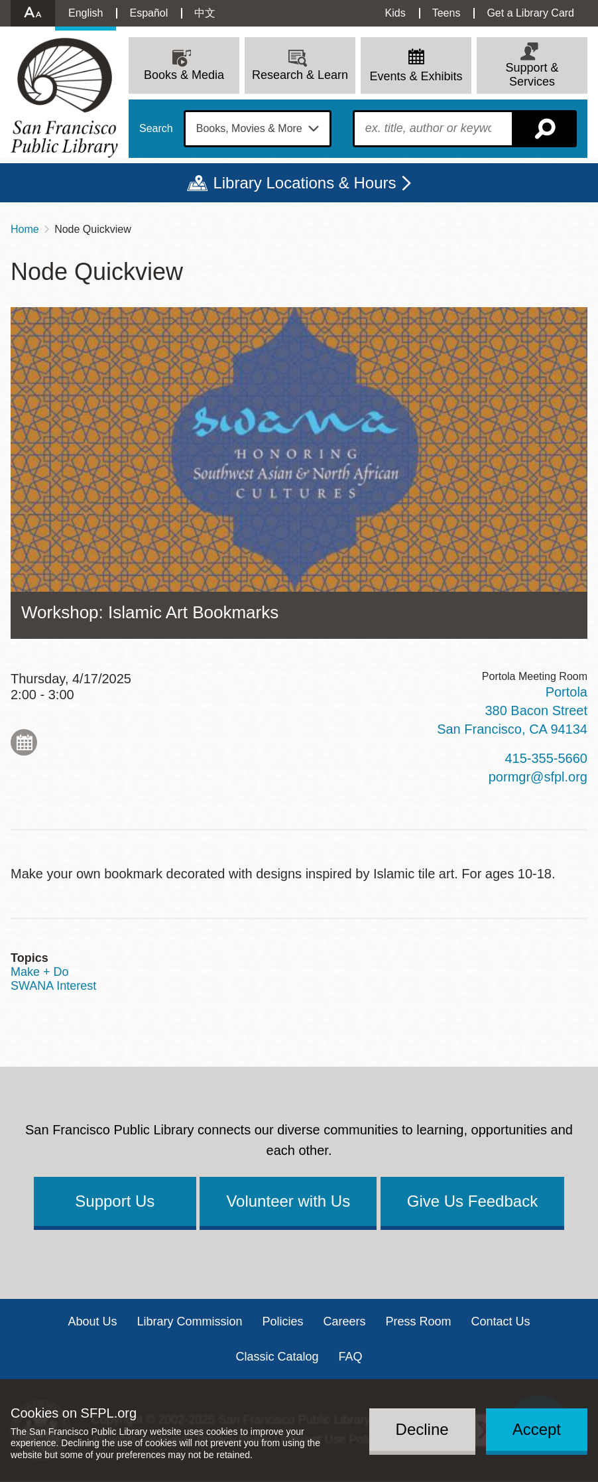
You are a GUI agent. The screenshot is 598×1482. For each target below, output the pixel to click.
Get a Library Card (530, 13)
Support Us (114, 1201)
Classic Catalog (276, 1356)
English (85, 13)
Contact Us (500, 1321)
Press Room (418, 1321)
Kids (395, 13)
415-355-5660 (546, 758)
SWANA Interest (53, 985)
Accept (536, 1429)
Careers (345, 1321)
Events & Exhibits (415, 76)
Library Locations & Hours (304, 183)
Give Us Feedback (472, 1201)
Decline (422, 1429)
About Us (92, 1321)
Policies (282, 1321)
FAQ (351, 1356)
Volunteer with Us (288, 1201)
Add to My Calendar (24, 742)
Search (156, 128)
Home (25, 229)
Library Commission (189, 1321)
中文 (204, 13)
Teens (446, 13)
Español (148, 13)
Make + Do (40, 971)
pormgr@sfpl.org (538, 777)
